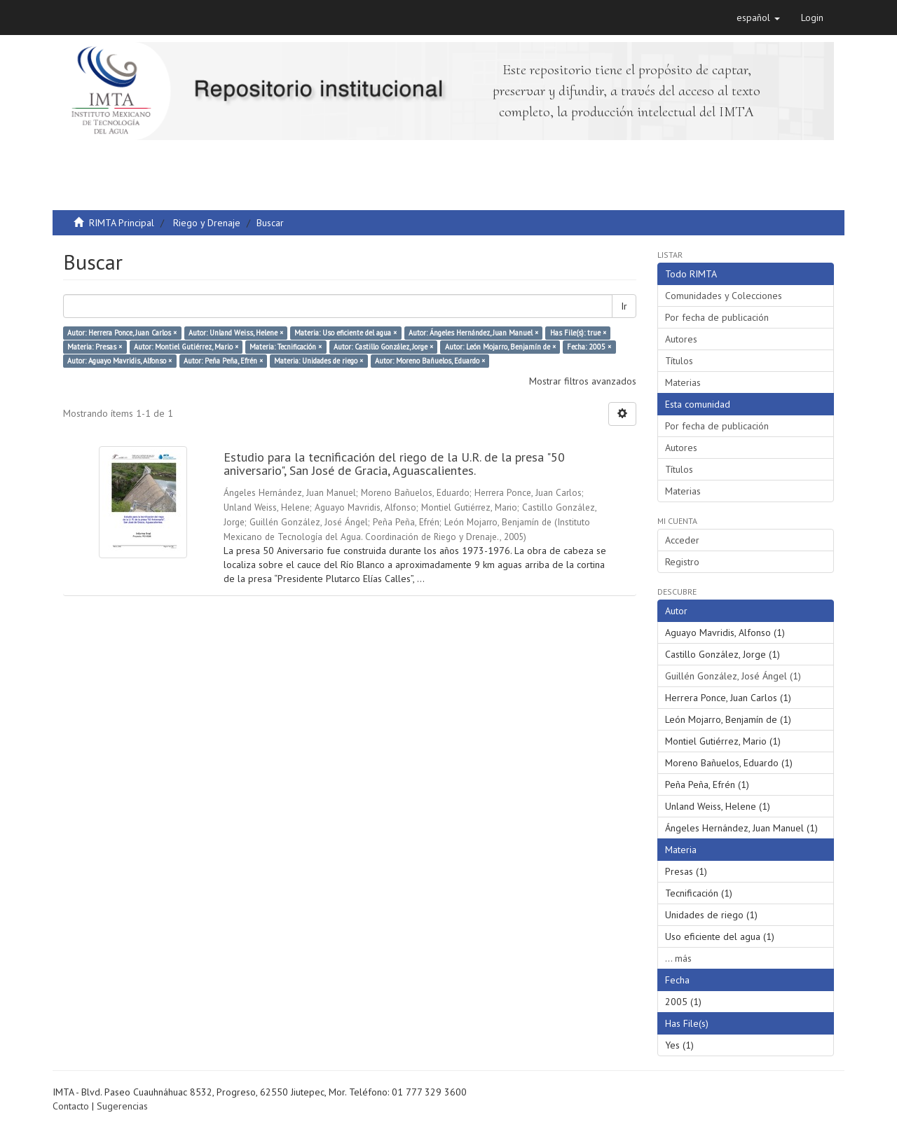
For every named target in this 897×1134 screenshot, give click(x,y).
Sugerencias (122, 1106)
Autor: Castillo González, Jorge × (383, 347)
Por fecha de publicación (717, 317)
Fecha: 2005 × (589, 347)
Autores (681, 339)
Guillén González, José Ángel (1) (733, 676)
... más (678, 958)
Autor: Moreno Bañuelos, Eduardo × (430, 361)
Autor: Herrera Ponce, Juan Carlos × (122, 333)
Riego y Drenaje (206, 222)
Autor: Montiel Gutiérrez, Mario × (186, 347)
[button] (758, 17)
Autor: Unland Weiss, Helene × (236, 333)
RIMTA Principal (121, 222)
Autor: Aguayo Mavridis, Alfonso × (119, 361)
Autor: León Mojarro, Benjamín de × (500, 347)
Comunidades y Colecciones (723, 295)
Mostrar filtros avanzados (582, 381)
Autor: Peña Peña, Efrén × (223, 361)
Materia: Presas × (94, 347)
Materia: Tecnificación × (285, 347)
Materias (683, 382)
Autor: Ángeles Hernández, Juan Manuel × (473, 333)
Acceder (682, 540)
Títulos (679, 360)
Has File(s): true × (578, 333)
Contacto (71, 1106)
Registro (682, 561)
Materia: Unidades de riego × (318, 361)
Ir (624, 306)
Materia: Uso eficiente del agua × (345, 333)
